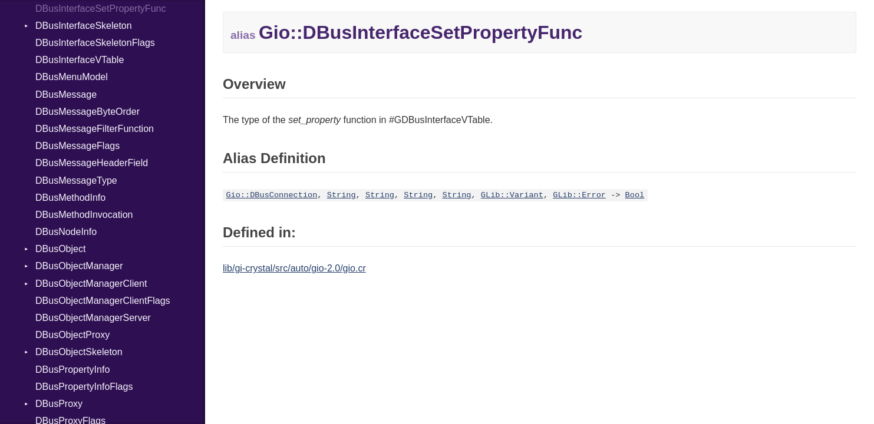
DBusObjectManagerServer (93, 318)
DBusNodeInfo (66, 232)
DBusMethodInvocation (84, 215)
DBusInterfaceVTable (79, 60)
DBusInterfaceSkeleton (83, 26)
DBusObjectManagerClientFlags (102, 301)
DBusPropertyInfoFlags (84, 387)
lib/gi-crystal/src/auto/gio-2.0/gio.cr (294, 268)
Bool (635, 195)
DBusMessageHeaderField (91, 163)
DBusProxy (59, 404)
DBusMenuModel (71, 77)
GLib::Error (579, 195)
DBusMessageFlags (77, 146)
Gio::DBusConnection (271, 195)
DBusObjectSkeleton (79, 352)
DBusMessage (66, 95)
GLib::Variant (512, 195)
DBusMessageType (76, 180)
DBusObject (60, 249)
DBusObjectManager (79, 266)
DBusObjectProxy (72, 335)
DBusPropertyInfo (72, 370)
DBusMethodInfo (70, 198)
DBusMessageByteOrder (87, 112)
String (341, 195)
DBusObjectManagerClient (91, 284)
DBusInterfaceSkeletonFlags (95, 43)
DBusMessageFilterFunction (94, 129)
